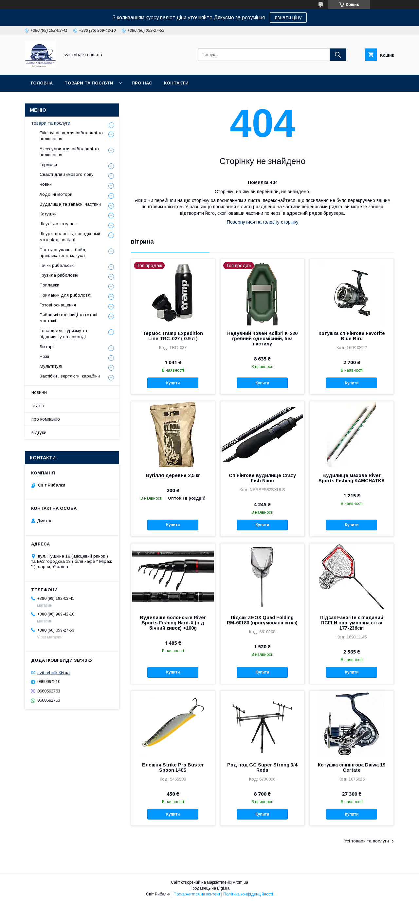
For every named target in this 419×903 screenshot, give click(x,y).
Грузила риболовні (59, 275)
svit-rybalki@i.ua (53, 672)
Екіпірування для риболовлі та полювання (71, 135)
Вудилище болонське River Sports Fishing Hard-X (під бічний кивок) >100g (173, 623)
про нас (142, 83)
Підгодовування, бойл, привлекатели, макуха (63, 252)
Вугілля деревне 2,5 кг (173, 475)
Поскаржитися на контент (196, 894)
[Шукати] (338, 54)
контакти (176, 83)
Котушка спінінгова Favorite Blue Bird (352, 336)
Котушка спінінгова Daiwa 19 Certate (351, 767)
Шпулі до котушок (58, 223)
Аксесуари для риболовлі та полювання (69, 151)
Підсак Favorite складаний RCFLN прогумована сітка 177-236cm (351, 623)
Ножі (44, 356)
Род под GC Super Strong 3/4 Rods (262, 767)
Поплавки (49, 285)
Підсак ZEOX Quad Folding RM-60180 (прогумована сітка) (262, 620)
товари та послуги (88, 83)
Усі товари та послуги (366, 840)
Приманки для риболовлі (65, 295)
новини (39, 392)
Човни (46, 184)
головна (42, 83)
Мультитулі (51, 366)
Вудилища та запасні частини (70, 204)
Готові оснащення (58, 305)
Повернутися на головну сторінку (263, 222)
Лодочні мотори (56, 194)
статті (37, 405)
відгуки (38, 432)
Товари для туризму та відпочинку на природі (63, 333)
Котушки (48, 214)
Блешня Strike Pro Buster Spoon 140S (173, 767)
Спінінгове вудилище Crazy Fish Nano (262, 478)
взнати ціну (288, 17)
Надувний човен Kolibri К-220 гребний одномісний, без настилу (262, 338)
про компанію (45, 419)
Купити (173, 383)
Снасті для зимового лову (67, 174)
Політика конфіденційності (248, 894)
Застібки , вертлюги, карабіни (70, 376)
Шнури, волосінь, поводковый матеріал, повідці (70, 236)
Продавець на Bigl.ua (209, 888)
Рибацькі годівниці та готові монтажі (68, 317)
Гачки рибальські (57, 265)
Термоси (48, 164)
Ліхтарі (47, 346)
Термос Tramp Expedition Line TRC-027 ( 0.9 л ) (173, 336)
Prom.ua (240, 882)
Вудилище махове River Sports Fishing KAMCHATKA (352, 478)
